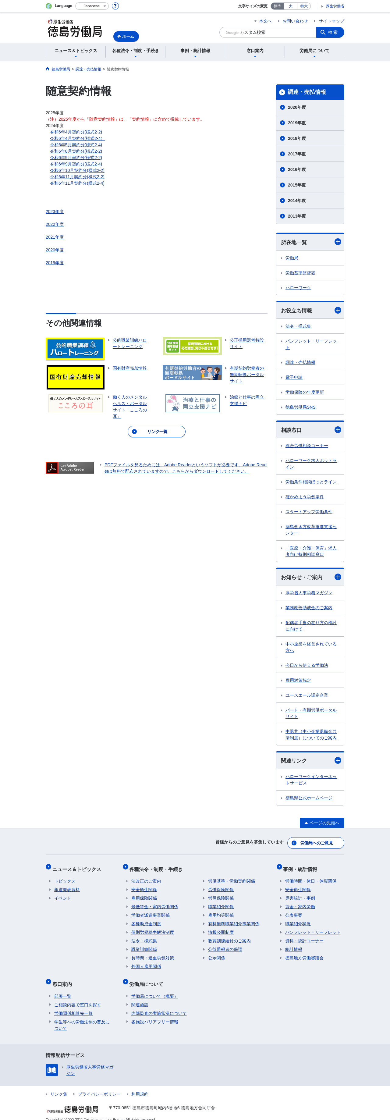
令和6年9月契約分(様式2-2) (76, 157)
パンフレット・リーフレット (311, 345)
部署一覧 (62, 988)
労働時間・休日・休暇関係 (310, 877)
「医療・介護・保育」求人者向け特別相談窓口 (311, 552)
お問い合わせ (295, 21)
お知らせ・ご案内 (311, 578)
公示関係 (216, 954)
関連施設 (139, 997)
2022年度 (55, 224)
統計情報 (293, 946)
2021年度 (55, 237)
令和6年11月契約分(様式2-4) (77, 183)
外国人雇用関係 (146, 963)
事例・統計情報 (302, 867)
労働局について (148, 978)
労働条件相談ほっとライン (311, 483)
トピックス (65, 877)
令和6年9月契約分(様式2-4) (76, 164)
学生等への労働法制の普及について (82, 1017)
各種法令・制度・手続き (158, 867)
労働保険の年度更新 (304, 393)
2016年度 (297, 169)
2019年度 (55, 262)
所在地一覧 (311, 242)
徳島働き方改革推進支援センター (311, 531)
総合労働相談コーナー (306, 446)
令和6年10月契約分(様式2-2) (77, 170)
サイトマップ (331, 21)
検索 (333, 32)
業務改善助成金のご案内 (308, 609)
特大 (304, 6)
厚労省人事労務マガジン (308, 594)
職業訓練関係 (144, 946)
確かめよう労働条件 (304, 498)
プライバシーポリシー (99, 1086)
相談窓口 (311, 430)
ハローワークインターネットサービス (311, 781)
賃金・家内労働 (300, 903)
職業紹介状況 (298, 920)
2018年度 (297, 138)
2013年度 (297, 216)
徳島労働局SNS (300, 408)
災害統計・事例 (300, 894)
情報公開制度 (221, 928)
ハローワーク (298, 288)
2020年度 (55, 249)
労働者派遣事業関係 (150, 911)
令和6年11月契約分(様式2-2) (77, 176)
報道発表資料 (67, 886)
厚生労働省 (335, 6)
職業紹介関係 (221, 903)
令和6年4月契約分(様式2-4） (77, 138)
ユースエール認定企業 (306, 696)
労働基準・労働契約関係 (231, 877)
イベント (62, 894)
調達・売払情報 (307, 92)
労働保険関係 (221, 886)
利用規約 (139, 1086)
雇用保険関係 (144, 894)
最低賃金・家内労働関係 (154, 903)
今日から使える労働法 (306, 666)
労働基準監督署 (300, 273)
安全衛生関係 (144, 886)
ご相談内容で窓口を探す (77, 997)
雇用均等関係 (221, 911)
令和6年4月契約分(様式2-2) (76, 132)
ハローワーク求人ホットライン (311, 465)
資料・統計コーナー (304, 937)
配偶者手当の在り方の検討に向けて (311, 627)
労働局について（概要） (154, 988)
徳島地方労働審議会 (304, 954)
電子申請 (294, 378)
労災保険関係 (221, 894)
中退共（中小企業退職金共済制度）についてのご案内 (311, 736)
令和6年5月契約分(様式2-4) (76, 144)
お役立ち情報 (311, 310)
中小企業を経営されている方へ (311, 648)
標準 (277, 6)
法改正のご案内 (146, 877)
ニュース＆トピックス (78, 867)
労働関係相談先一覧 (73, 1005)
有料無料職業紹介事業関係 (233, 920)
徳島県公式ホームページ (308, 799)
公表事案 (293, 911)
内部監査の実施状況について (159, 1005)
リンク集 (58, 1086)
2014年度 (297, 200)
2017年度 (297, 153)
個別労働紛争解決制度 (152, 928)
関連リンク (311, 762)
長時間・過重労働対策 (152, 954)
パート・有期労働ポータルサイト (311, 714)
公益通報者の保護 (225, 946)
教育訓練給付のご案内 (229, 937)
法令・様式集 (298, 327)
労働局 (291, 258)
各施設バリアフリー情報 (154, 1014)
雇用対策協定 (298, 681)
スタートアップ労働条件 (308, 512)
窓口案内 (64, 978)
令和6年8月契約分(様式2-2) (76, 151)
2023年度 (55, 211)
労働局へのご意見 (317, 843)
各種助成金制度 (146, 920)
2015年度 (297, 185)
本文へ (265, 21)
